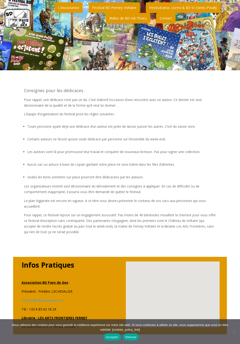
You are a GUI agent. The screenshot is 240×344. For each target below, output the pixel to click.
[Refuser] (234, 331)
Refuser (130, 337)
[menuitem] (69, 7)
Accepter (112, 337)
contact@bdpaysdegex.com (43, 300)
